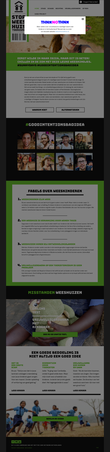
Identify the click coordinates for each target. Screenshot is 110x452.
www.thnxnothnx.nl (62, 31)
